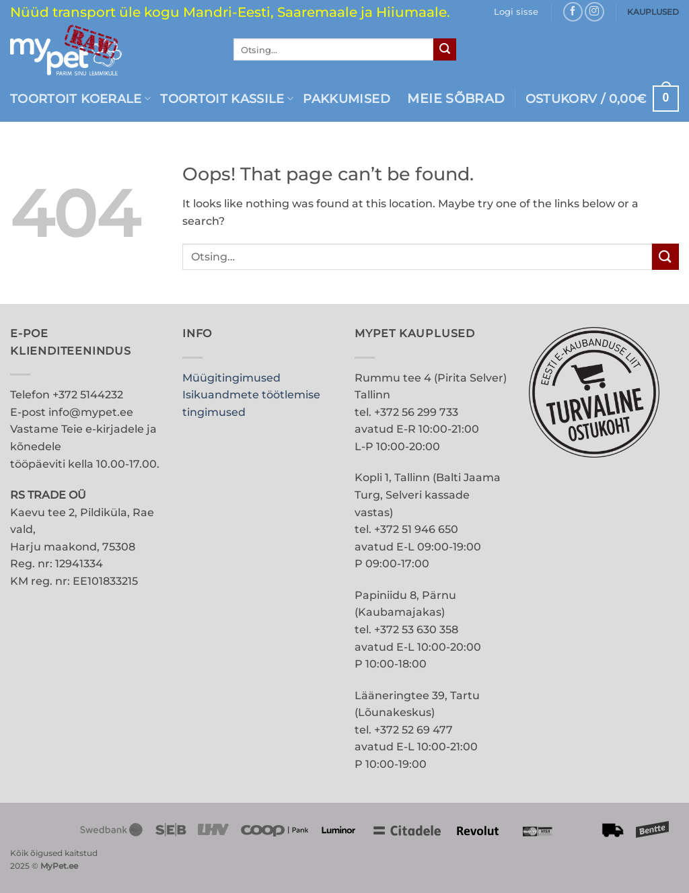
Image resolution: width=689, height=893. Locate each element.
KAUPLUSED (653, 12)
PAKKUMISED (346, 99)
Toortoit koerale (80, 99)
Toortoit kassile (226, 99)
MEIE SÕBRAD (456, 98)
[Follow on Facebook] (573, 12)
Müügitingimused (231, 377)
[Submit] (444, 49)
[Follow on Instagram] (594, 12)
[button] (516, 12)
